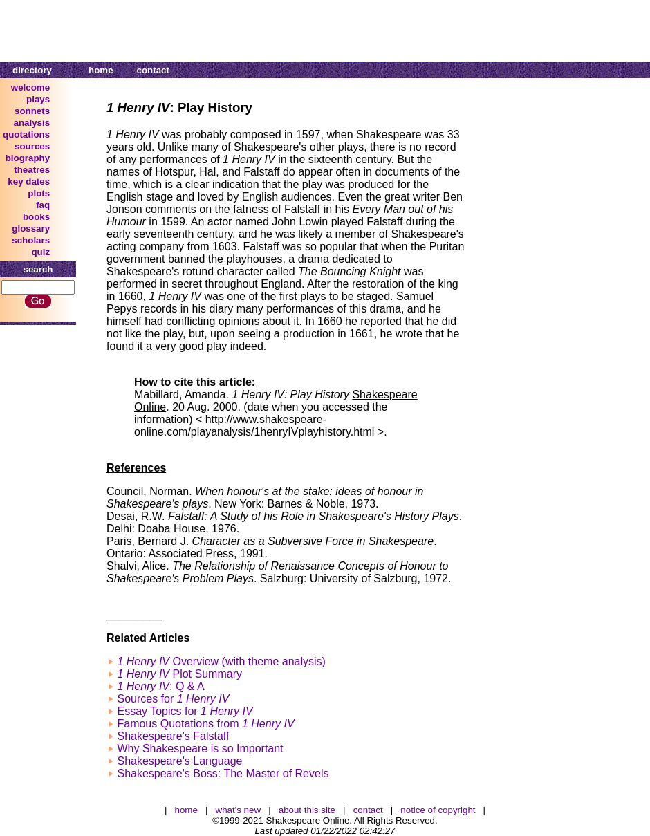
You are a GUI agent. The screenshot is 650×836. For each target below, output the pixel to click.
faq (43, 205)
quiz (40, 252)
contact (153, 70)
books (36, 217)
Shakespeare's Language (179, 761)
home (101, 70)
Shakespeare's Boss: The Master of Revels (222, 773)
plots (39, 193)
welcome (30, 87)
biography (28, 158)
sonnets (32, 111)
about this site (307, 810)
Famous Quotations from (205, 724)
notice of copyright (437, 810)
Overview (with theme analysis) (221, 661)
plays (38, 99)
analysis (32, 123)
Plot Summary (179, 674)
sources (32, 146)
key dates (29, 181)
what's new (238, 810)
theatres (32, 170)
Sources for (173, 699)
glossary (31, 228)
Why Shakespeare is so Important (200, 748)
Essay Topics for (184, 711)
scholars (31, 240)
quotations (26, 134)
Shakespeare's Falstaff (173, 736)
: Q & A (160, 686)
